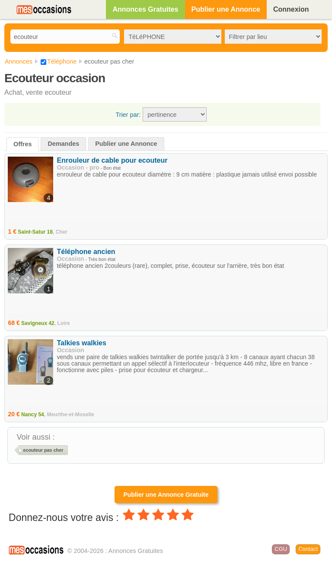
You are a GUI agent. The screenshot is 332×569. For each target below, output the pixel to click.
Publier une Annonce (226, 9)
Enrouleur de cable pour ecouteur (112, 160)
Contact (308, 549)
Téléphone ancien (86, 251)
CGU (281, 549)
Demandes (63, 143)
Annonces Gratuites (145, 9)
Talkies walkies (81, 343)
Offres (22, 144)
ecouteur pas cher (43, 450)
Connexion (291, 9)
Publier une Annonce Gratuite (165, 494)
